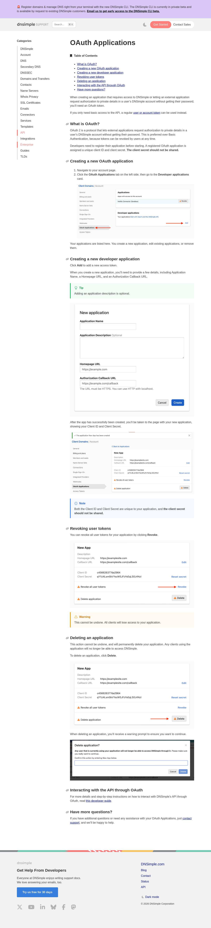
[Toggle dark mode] (145, 25)
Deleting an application (91, 81)
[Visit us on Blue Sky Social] (53, 907)
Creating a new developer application (100, 72)
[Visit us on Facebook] (63, 907)
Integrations (27, 138)
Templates (26, 126)
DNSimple (26, 48)
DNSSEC (26, 72)
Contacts (25, 84)
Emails (24, 108)
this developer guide (98, 800)
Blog (144, 870)
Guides (24, 150)
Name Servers (29, 90)
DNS (23, 60)
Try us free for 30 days (37, 892)
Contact (146, 875)
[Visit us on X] (20, 907)
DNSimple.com (152, 864)
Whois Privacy (29, 96)
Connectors (27, 114)
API (22, 132)
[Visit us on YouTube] (31, 907)
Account (25, 54)
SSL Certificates (30, 102)
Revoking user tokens (90, 76)
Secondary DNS (30, 66)
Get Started (161, 24)
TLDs (23, 156)
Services (25, 120)
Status (145, 881)
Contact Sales (182, 24)
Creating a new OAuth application (98, 68)
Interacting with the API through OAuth (101, 85)
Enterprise (26, 144)
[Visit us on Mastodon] (73, 907)
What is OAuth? (87, 64)
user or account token (146, 112)
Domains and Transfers (34, 78)
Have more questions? (91, 89)
